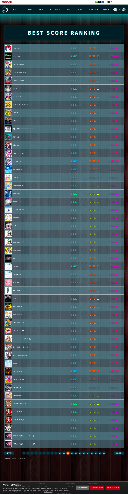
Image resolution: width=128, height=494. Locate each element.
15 (80, 453)
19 (96, 453)
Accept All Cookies (113, 487)
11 (64, 453)
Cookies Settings (82, 487)
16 (84, 453)
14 (76, 453)
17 (88, 453)
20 (100, 453)
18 (92, 453)
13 (72, 453)
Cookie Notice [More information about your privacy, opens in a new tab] (48, 492)
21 (104, 453)
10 (60, 453)
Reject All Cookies (97, 487)
